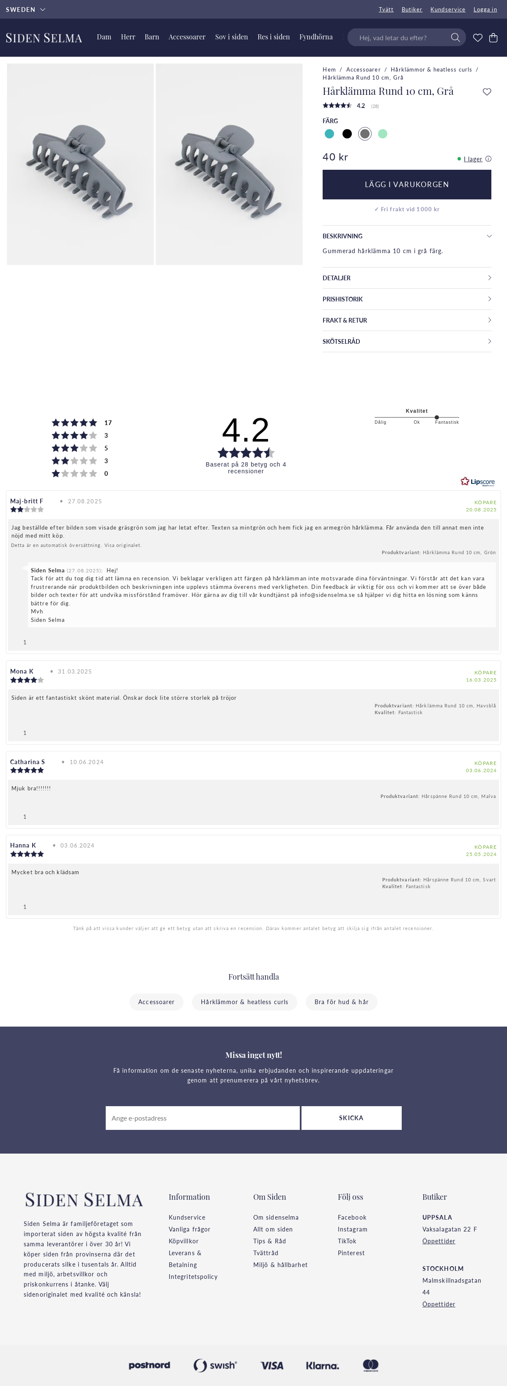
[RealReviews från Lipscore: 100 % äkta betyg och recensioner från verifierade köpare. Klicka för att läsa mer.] (478, 481)
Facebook (352, 1217)
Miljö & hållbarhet (280, 1264)
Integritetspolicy (193, 1276)
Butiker (412, 9)
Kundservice (448, 9)
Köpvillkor (184, 1241)
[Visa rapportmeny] (489, 640)
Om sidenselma (276, 1217)
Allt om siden (273, 1229)
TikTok (347, 1241)
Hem (329, 69)
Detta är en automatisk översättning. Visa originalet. (76, 545)
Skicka (351, 1117)
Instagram (353, 1229)
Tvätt (386, 9)
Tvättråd (266, 1252)
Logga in (485, 9)
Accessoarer (363, 69)
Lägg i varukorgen (407, 184)
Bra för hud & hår (342, 1001)
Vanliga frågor (190, 1229)
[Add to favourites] (487, 92)
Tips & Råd (269, 1241)
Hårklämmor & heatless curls (431, 69)
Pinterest (351, 1252)
